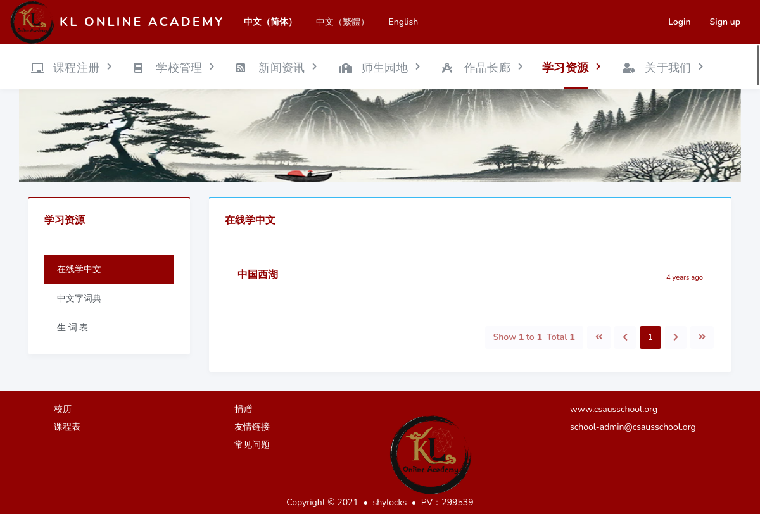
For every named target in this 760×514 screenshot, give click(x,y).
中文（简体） (270, 22)
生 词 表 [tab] (72, 328)
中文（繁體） (342, 22)
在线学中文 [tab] (79, 269)
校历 (63, 409)
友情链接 (252, 427)
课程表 (67, 427)
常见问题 (252, 445)
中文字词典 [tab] (79, 298)
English (403, 22)
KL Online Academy (142, 21)
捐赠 (243, 409)
